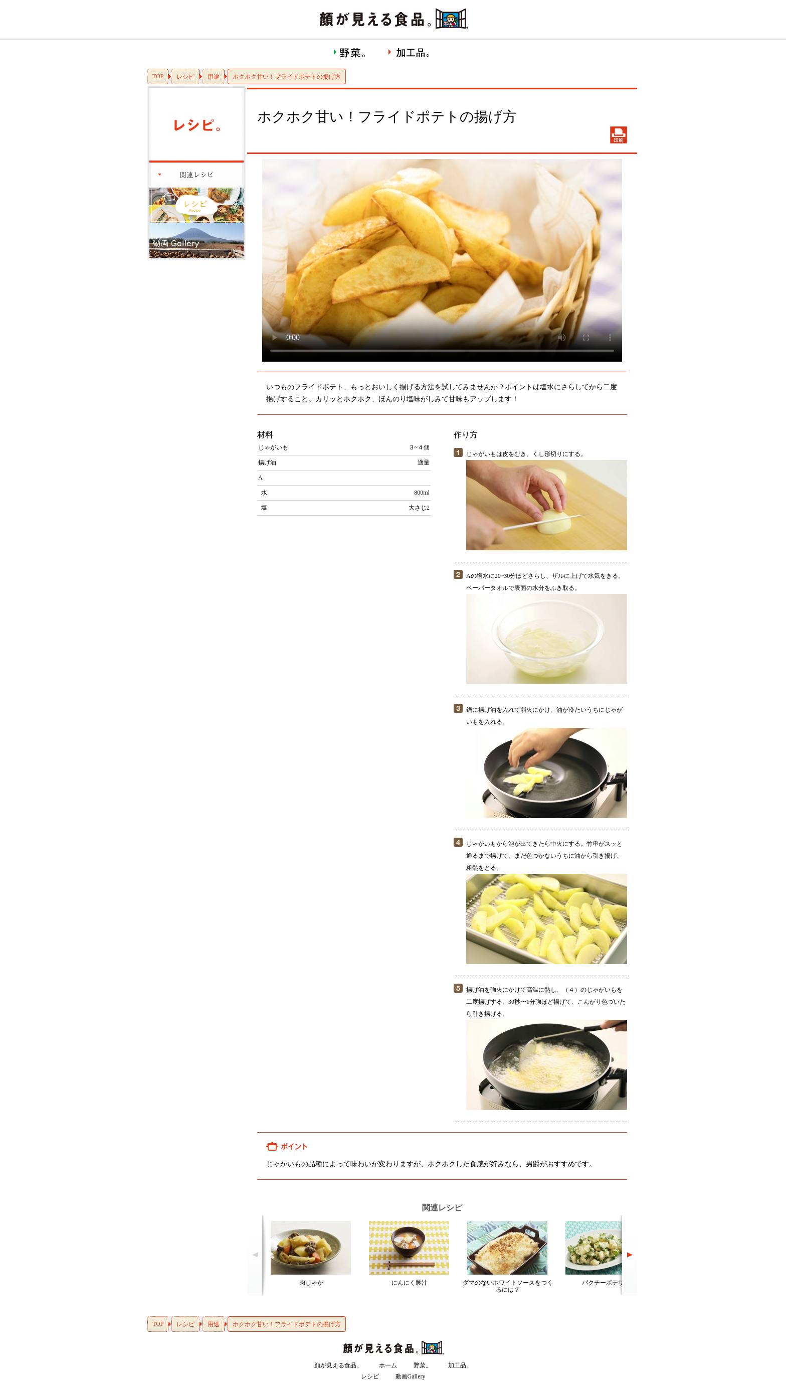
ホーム (388, 1365)
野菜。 (423, 1365)
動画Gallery (411, 1376)
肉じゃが (311, 1282)
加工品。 (460, 1365)
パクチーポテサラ (606, 1282)
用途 (214, 76)
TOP (157, 76)
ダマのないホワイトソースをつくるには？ (508, 1286)
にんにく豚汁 (409, 1282)
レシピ (185, 76)
